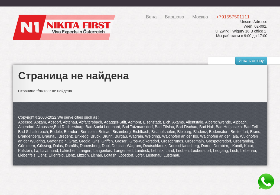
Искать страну (251, 60)
